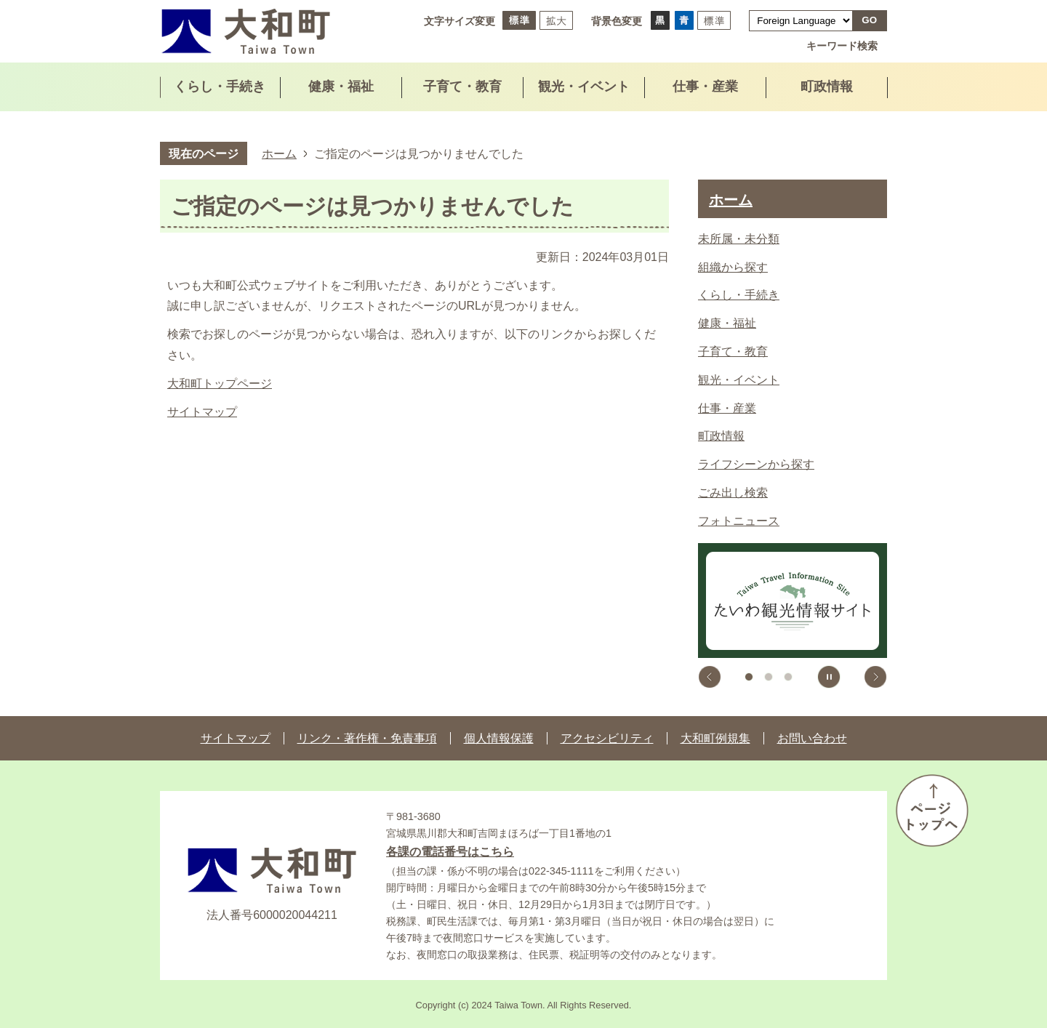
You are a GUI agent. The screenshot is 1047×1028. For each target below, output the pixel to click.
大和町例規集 (715, 738)
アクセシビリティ (607, 738)
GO (869, 20)
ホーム (279, 153)
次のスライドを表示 (875, 676)
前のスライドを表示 (709, 676)
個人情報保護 (499, 738)
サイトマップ (202, 412)
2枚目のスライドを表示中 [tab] (768, 676)
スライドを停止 (829, 676)
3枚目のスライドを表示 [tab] (788, 676)
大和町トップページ (219, 383)
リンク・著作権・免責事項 (367, 738)
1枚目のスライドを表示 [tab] (749, 676)
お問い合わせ (812, 738)
